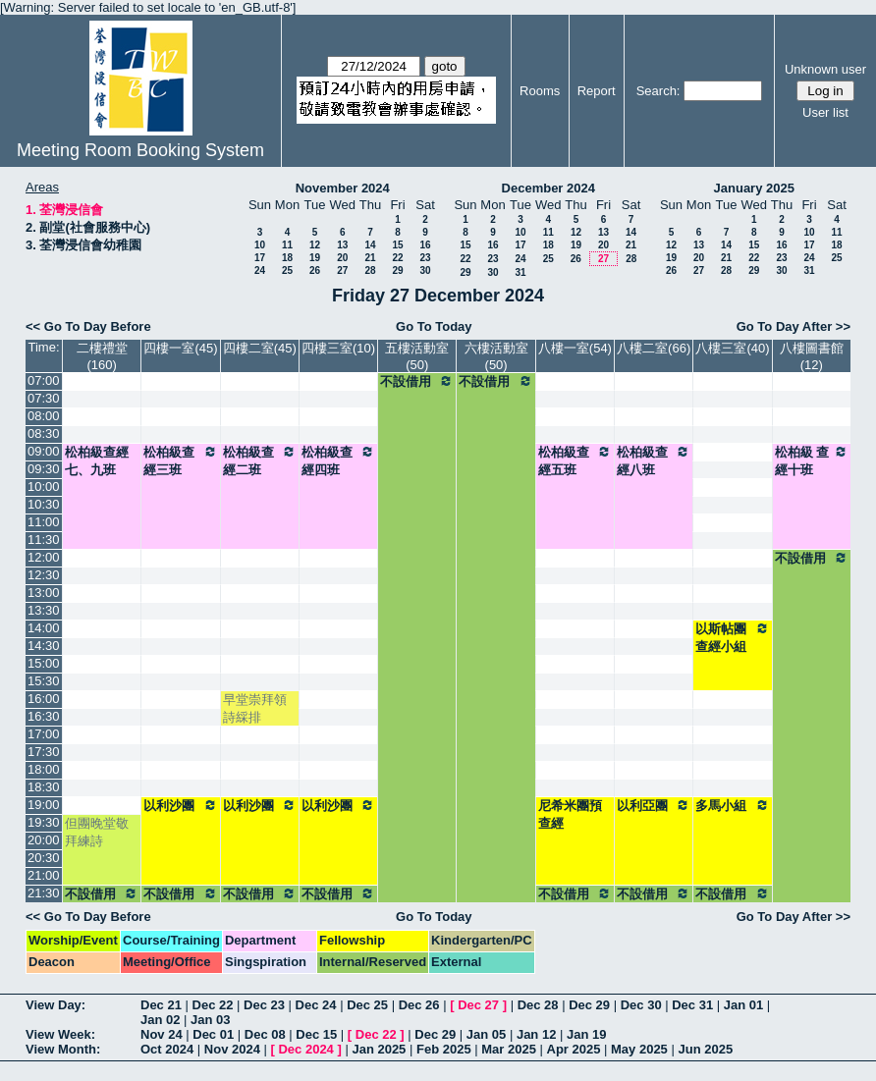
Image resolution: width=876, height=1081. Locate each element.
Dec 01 (213, 1034)
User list (825, 112)
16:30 (43, 716)
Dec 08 (265, 1034)
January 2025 (754, 188)
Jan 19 (586, 1034)
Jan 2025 (379, 1049)
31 (520, 272)
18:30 (43, 787)
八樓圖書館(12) (812, 356)
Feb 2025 (443, 1049)
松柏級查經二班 (260, 460)
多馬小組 (732, 805)
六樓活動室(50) (496, 356)
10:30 (43, 504)
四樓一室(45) (180, 348)
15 (397, 245)
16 (424, 245)
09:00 (43, 451)
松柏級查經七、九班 (97, 461)
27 (342, 270)
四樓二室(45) (260, 348)
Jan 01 (743, 1005)
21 (369, 257)
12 (314, 245)
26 (314, 270)
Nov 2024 (232, 1049)
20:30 (43, 857)
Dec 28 (538, 1005)
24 (259, 270)
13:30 (43, 610)
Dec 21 (161, 1005)
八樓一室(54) (575, 348)
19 (314, 257)
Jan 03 (210, 1019)
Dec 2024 (305, 1049)
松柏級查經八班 (653, 460)
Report (596, 90)
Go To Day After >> (793, 326)
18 (287, 257)
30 (424, 270)
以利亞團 (653, 805)
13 (342, 245)
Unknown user (825, 69)
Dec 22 (213, 1005)
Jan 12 (536, 1034)
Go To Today (434, 326)
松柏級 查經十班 (812, 460)
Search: (658, 90)
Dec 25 (367, 1005)
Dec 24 (316, 1005)
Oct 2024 (166, 1049)
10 (259, 245)
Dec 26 (419, 1005)
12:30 (43, 575)
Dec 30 (641, 1005)
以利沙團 (180, 805)
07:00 (43, 380)
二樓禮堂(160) (102, 356)
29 (397, 270)
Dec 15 (316, 1034)
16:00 (43, 698)
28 (369, 270)
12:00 (43, 557)
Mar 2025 (508, 1049)
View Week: (60, 1034)
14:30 (43, 645)
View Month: (63, 1049)
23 (424, 257)
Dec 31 (692, 1005)
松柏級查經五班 (575, 460)
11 (287, 245)
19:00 (43, 804)
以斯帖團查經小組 (732, 637)
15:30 (43, 681)
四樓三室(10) (338, 348)
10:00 (43, 486)
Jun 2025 (705, 1049)
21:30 (43, 893)
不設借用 (417, 381)
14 (369, 245)
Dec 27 (478, 1005)
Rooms (540, 90)
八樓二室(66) (653, 348)
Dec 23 (264, 1005)
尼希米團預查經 (570, 814)
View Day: (55, 1005)
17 (259, 257)
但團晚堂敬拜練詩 (97, 832)
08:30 (43, 433)
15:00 (43, 663)
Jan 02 (160, 1019)
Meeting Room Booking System (140, 150)
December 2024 (548, 188)
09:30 (43, 468)
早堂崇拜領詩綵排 (255, 708)
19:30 (43, 822)
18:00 (43, 769)
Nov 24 (161, 1034)
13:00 (43, 592)
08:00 (43, 415)
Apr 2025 (574, 1049)
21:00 (43, 875)
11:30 (43, 539)
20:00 (43, 840)
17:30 (43, 751)
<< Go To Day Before (88, 326)
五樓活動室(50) (417, 356)
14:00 (43, 628)
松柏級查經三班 (180, 460)
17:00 (43, 734)
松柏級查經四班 (338, 460)
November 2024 (343, 188)
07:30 (43, 398)
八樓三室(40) (732, 348)
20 (342, 257)
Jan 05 (486, 1034)
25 (287, 270)
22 (397, 257)
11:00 (43, 521)
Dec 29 (589, 1005)
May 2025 (639, 1049)
